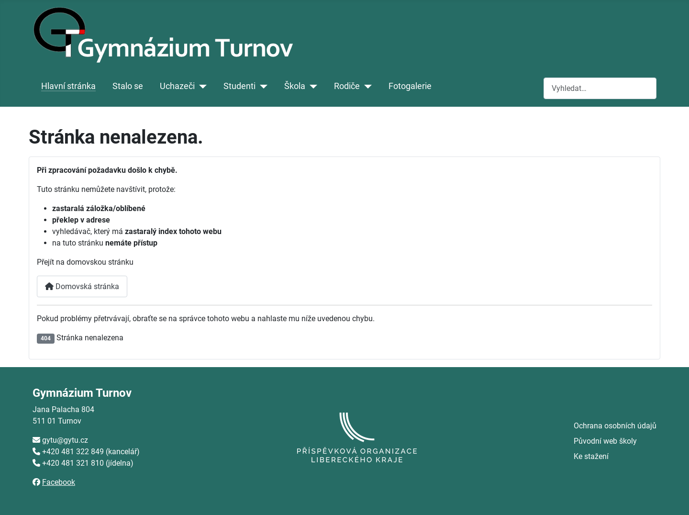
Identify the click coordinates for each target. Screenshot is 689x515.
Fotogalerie (410, 86)
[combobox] (600, 88)
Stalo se (127, 86)
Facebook (58, 482)
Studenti (239, 86)
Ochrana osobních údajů (615, 425)
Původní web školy (605, 441)
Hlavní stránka (68, 86)
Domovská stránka (82, 286)
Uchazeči (177, 86)
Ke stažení (591, 456)
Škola (294, 86)
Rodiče (347, 86)
